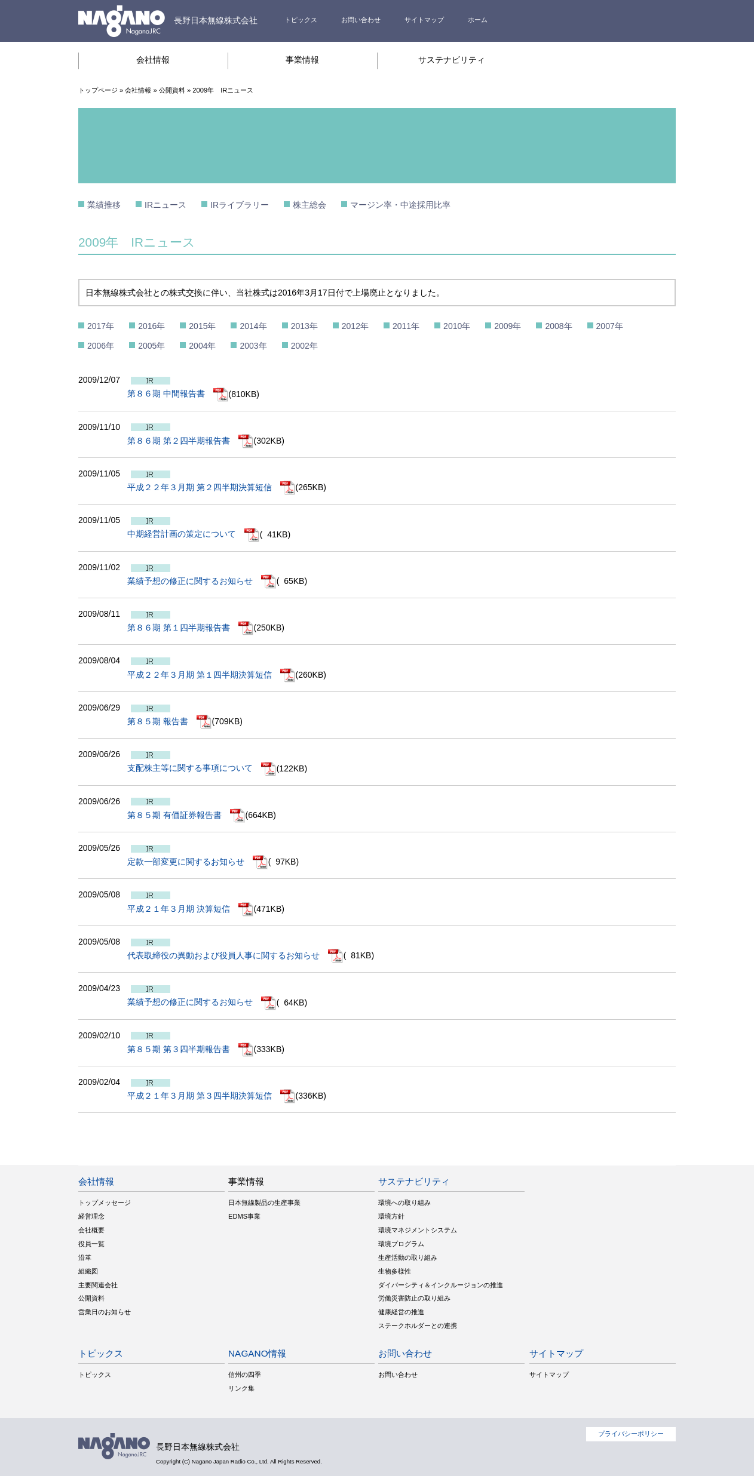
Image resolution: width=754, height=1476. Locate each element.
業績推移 (104, 205)
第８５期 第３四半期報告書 (190, 1049)
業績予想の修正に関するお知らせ (202, 581)
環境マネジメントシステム (417, 1230)
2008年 (558, 326)
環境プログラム (401, 1243)
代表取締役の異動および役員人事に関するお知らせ (235, 955)
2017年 (100, 326)
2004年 (202, 345)
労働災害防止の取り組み (414, 1298)
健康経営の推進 (401, 1311)
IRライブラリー (239, 205)
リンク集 (241, 1388)
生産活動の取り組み (407, 1257)
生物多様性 (394, 1271)
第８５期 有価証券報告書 (186, 815)
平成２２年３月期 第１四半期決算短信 (211, 674)
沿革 (84, 1257)
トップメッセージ (104, 1202)
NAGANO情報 (257, 1353)
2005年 (151, 345)
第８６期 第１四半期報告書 (190, 627)
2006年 (100, 345)
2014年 (253, 326)
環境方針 (391, 1216)
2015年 (202, 326)
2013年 (304, 326)
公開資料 (172, 90)
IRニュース (165, 205)
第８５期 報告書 (169, 721)
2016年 (151, 326)
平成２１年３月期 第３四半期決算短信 (211, 1095)
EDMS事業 (244, 1216)
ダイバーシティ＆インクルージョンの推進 (440, 1285)
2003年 (253, 345)
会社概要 (91, 1230)
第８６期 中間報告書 (178, 393)
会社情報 (153, 59)
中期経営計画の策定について (193, 534)
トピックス (300, 19)
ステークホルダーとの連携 (417, 1325)
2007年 (609, 326)
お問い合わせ (361, 19)
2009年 (507, 326)
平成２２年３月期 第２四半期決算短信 (211, 487)
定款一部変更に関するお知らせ (197, 861)
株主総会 (309, 205)
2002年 (304, 345)
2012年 (355, 326)
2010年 (456, 326)
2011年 (406, 326)
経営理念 (91, 1216)
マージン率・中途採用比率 (400, 205)
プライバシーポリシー (631, 1433)
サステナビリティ (451, 59)
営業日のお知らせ (104, 1311)
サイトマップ (424, 19)
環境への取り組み (404, 1202)
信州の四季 (244, 1374)
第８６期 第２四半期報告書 (190, 440)
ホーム (478, 19)
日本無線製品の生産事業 (264, 1202)
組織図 (88, 1271)
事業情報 (302, 59)
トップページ (98, 90)
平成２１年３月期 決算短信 (190, 909)
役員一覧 (91, 1243)
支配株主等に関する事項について (202, 768)
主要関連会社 (98, 1285)
